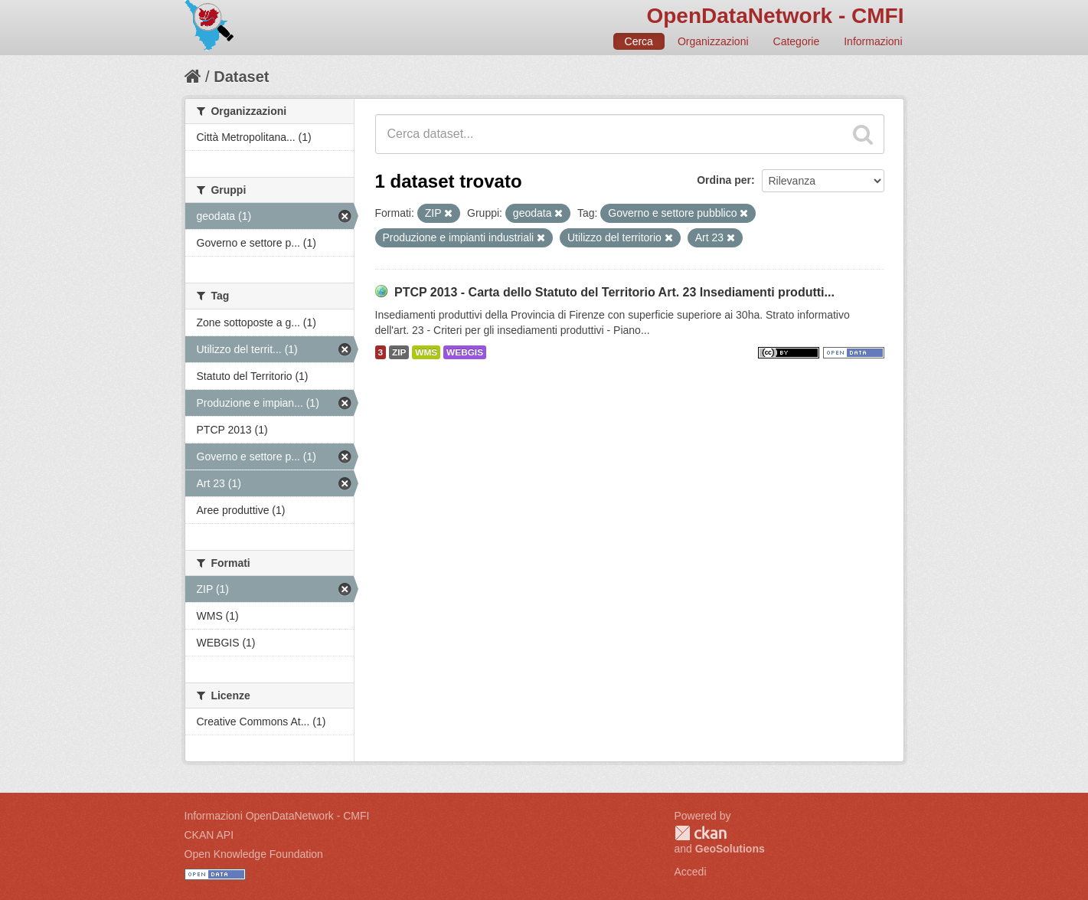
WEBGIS (464, 352)
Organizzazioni (713, 41)
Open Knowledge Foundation (254, 854)
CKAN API (209, 835)
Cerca (639, 41)
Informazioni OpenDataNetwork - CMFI (277, 816)
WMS (426, 352)
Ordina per (724, 180)
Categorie (796, 41)
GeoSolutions (730, 849)
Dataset (241, 76)
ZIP (399, 352)
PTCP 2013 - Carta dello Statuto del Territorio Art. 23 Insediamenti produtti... (614, 292)
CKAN (701, 833)
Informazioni (873, 41)
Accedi (691, 872)
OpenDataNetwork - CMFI (774, 16)
